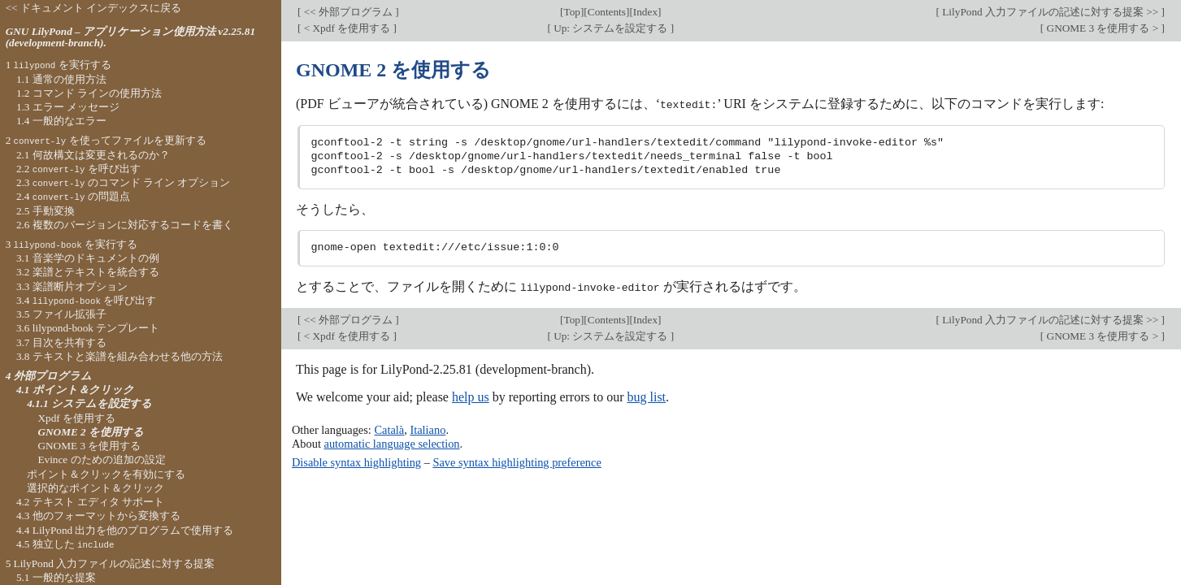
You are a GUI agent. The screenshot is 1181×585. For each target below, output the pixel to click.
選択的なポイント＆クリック (95, 488)
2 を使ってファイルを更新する (106, 140)
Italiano (427, 429)
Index (645, 12)
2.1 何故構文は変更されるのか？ (93, 155)
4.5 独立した (65, 544)
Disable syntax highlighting (356, 461)
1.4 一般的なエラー (61, 121)
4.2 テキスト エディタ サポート (90, 502)
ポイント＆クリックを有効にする (106, 474)
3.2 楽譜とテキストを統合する (87, 272)
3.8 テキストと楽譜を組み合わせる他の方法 (119, 356)
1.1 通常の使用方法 (61, 79)
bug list (646, 396)
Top (572, 12)
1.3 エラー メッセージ (67, 107)
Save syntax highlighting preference (516, 461)
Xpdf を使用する (76, 418)
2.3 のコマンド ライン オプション (123, 182)
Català (389, 429)
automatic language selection (392, 442)
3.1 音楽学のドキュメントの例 (87, 258)
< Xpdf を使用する (347, 28)
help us (470, 396)
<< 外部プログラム (348, 12)
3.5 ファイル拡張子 (61, 314)
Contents (607, 12)
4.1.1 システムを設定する (89, 403)
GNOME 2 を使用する (90, 432)
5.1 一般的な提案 (56, 577)
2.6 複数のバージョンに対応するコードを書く (124, 225)
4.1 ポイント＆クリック (75, 390)
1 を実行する (58, 64)
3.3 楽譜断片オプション (72, 286)
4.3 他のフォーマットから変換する (98, 515)
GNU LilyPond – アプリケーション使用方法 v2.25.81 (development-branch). (130, 37)
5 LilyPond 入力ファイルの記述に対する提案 (110, 563)
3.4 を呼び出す (86, 300)
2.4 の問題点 (73, 196)
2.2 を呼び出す (78, 168)
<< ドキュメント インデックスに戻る (94, 8)
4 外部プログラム (49, 376)
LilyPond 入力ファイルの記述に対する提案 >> (1050, 12)
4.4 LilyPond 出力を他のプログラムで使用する (125, 530)
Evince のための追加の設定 (101, 459)
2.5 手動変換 (45, 211)
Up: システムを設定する (611, 28)
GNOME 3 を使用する (89, 446)
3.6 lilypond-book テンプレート (87, 328)
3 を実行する (71, 244)
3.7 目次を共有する (61, 342)
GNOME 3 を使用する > (1102, 28)
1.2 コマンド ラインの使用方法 (89, 93)
